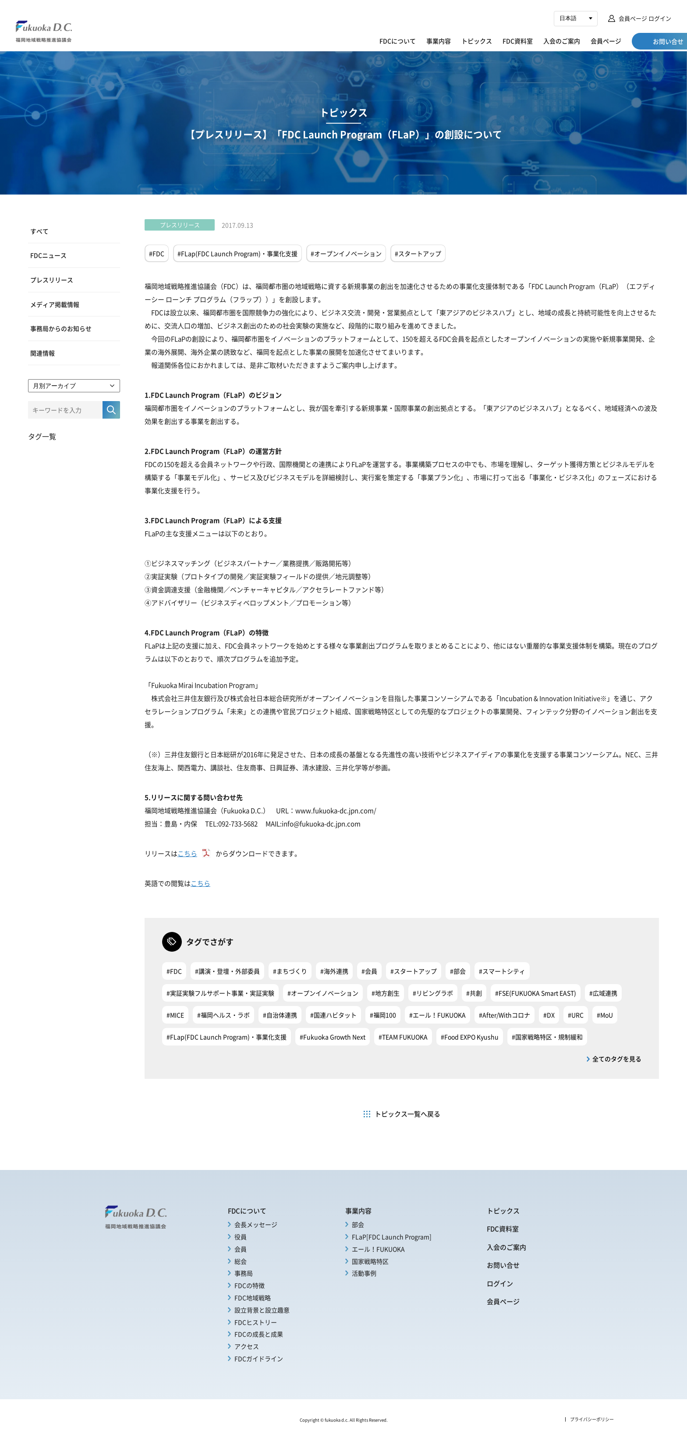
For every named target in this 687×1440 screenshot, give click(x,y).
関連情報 (42, 352)
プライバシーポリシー (592, 1419)
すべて (39, 231)
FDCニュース (48, 255)
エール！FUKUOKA (378, 1248)
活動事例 (364, 1273)
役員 (240, 1236)
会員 (240, 1248)
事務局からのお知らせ (61, 328)
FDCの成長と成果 (258, 1334)
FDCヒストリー (255, 1322)
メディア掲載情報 (54, 303)
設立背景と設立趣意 (262, 1309)
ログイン (500, 1283)
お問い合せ (503, 1264)
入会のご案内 (526, 40)
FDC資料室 (482, 40)
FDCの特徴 (249, 1285)
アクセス (246, 1346)
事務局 (243, 1273)
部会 (358, 1224)
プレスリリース (51, 279)
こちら (187, 853)
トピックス (441, 40)
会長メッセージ (255, 1224)
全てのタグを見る (616, 1058)
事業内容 (403, 40)
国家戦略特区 (370, 1261)
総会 (240, 1261)
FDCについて (362, 40)
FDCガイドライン (258, 1358)
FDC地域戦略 (252, 1297)
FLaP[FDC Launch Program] (392, 1236)
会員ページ (571, 40)
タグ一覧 (42, 435)
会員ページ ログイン (645, 18)
